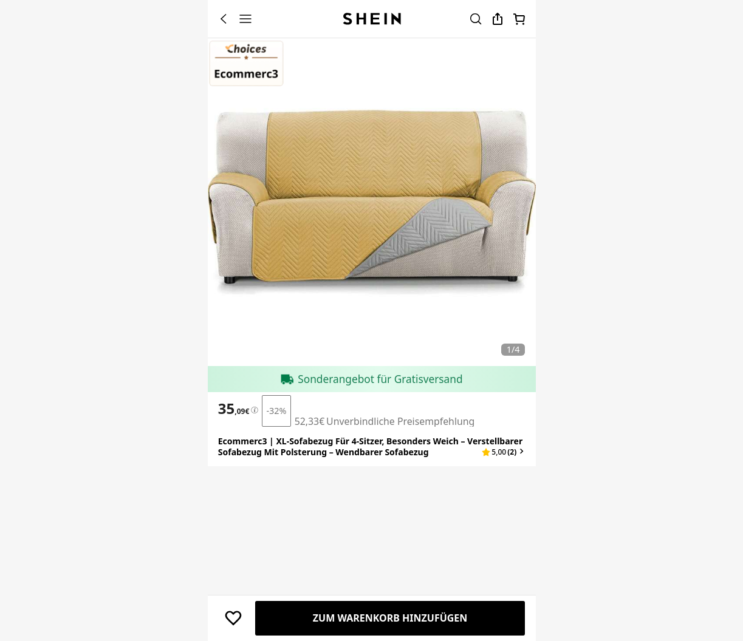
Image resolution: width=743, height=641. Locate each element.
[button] (504, 561)
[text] (233, 517)
